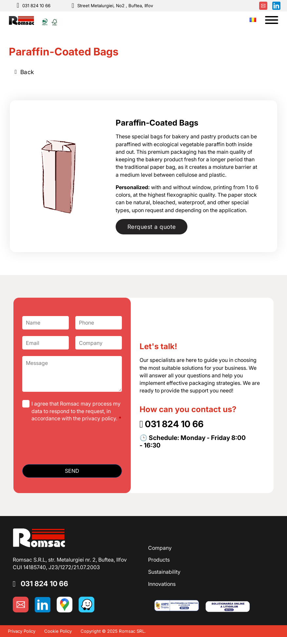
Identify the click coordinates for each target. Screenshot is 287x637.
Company (160, 548)
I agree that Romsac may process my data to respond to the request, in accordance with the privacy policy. (76, 411)
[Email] (45, 342)
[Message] (72, 374)
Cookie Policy (58, 631)
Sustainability (164, 571)
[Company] (98, 342)
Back (24, 72)
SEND (72, 471)
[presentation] (72, 445)
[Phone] (98, 322)
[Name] (45, 322)
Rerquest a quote (151, 226)
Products (159, 559)
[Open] (271, 20)
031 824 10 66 (36, 5)
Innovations (162, 584)
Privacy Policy (21, 631)
